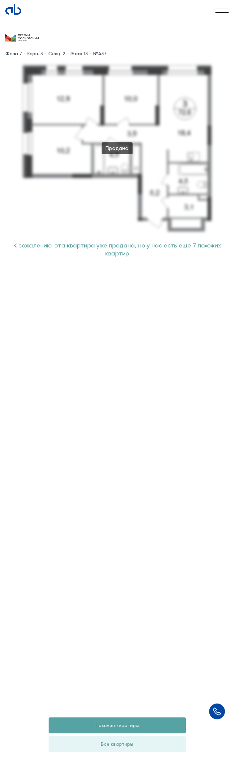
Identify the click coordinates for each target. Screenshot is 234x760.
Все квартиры (117, 744)
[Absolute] (13, 9)
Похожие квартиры (117, 725)
